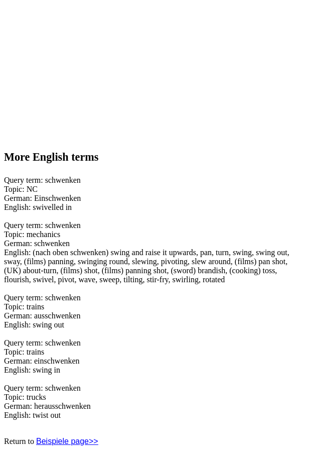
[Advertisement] (79, 71)
